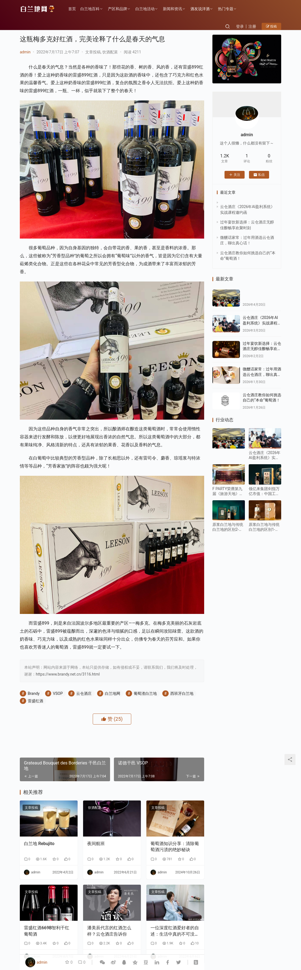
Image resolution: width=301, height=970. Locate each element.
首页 (72, 9)
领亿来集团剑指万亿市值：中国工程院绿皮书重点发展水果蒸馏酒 (264, 491)
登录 (240, 26)
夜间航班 (96, 843)
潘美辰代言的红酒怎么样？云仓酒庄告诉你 (109, 930)
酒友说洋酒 (200, 9)
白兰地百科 (90, 9)
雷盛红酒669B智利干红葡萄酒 (46, 930)
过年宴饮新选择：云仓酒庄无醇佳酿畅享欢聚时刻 (262, 348)
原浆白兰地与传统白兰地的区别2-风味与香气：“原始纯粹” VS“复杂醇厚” (228, 527)
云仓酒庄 (84, 693)
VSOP (58, 693)
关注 (234, 175)
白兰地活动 (145, 9)
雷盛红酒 (35, 701)
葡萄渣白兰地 (145, 693)
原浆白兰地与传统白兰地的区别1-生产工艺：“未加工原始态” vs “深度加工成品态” (265, 527)
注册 (252, 26)
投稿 (271, 26)
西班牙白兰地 (181, 693)
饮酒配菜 (110, 52)
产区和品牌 (117, 9)
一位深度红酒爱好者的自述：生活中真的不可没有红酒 (174, 931)
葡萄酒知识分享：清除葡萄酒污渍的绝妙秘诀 (174, 846)
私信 (259, 175)
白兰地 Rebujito (39, 843)
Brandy (34, 693)
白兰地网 (112, 693)
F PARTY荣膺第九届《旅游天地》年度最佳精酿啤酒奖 (227, 491)
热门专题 (225, 9)
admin (25, 52)
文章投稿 (93, 52)
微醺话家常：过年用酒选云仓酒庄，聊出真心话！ (262, 374)
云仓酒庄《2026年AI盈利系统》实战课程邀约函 (262, 322)
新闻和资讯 (172, 9)
